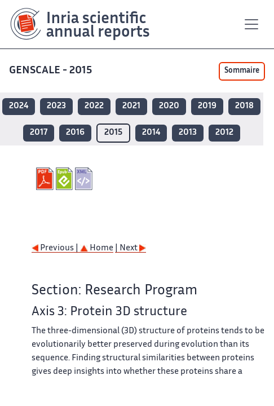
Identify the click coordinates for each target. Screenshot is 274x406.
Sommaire (241, 71)
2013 (188, 132)
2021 (131, 106)
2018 (244, 106)
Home (96, 248)
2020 (169, 106)
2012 (224, 132)
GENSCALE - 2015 (51, 71)
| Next (130, 248)
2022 (94, 106)
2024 (18, 106)
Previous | (56, 248)
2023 (56, 106)
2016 (75, 132)
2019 (207, 106)
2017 (38, 132)
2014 (151, 132)
